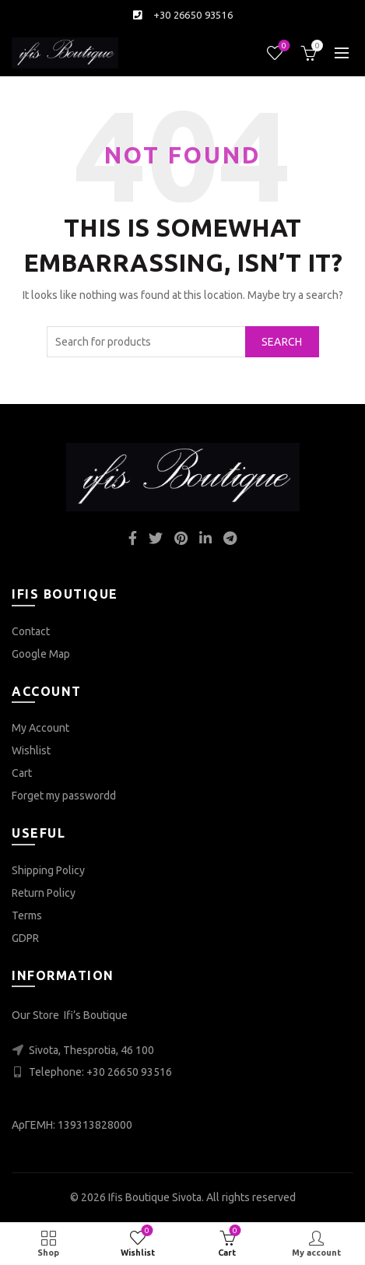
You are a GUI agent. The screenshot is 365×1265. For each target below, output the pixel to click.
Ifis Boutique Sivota (155, 1197)
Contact (31, 631)
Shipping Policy (48, 870)
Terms (27, 915)
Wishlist (283, 46)
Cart (22, 773)
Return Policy (43, 893)
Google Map (41, 654)
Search (282, 342)
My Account (40, 728)
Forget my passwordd (64, 795)
